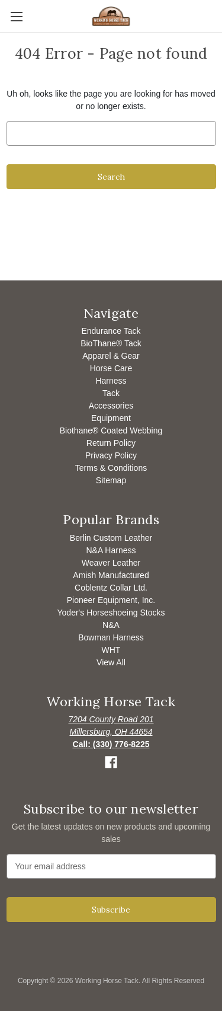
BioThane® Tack (111, 343)
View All (111, 662)
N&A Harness (111, 550)
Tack (111, 393)
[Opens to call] (111, 744)
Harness (110, 380)
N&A (111, 625)
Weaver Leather (111, 562)
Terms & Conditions (111, 468)
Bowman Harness (111, 637)
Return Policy (111, 443)
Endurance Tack (110, 331)
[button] (111, 762)
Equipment (111, 418)
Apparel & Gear (111, 356)
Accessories (111, 405)
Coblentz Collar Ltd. (111, 587)
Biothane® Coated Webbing (111, 430)
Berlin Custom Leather (111, 538)
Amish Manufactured (111, 575)
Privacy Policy (111, 455)
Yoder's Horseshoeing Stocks (111, 612)
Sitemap (111, 480)
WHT (111, 650)
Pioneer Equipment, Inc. (111, 600)
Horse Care (111, 368)
